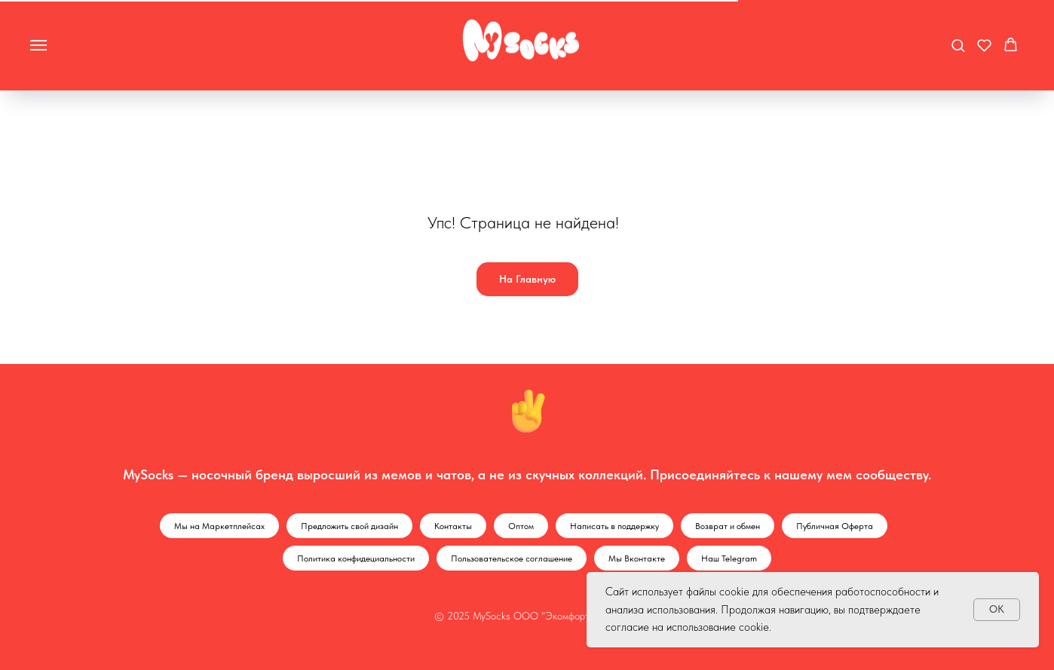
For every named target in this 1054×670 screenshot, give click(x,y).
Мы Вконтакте (636, 558)
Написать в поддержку (614, 526)
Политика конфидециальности (356, 558)
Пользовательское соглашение (511, 558)
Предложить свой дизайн (349, 526)
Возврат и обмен (727, 526)
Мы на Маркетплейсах (219, 526)
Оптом (521, 526)
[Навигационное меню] (38, 45)
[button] (958, 45)
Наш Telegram (729, 558)
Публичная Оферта (834, 526)
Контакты (453, 526)
